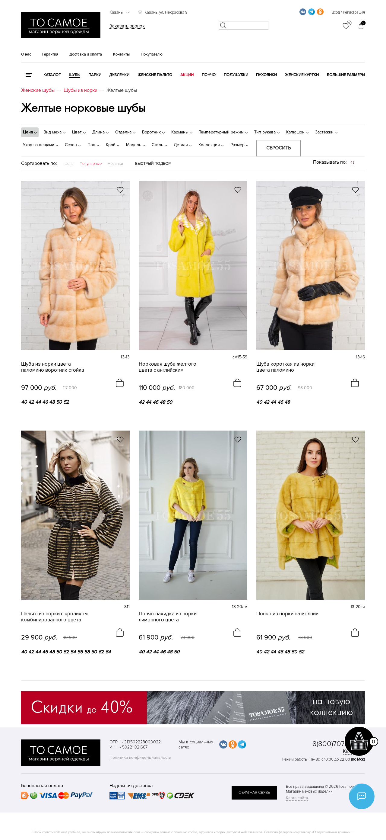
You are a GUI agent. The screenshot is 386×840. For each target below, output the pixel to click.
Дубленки (119, 74)
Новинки (115, 163)
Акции (187, 74)
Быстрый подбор (153, 163)
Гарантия (50, 54)
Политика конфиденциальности (140, 757)
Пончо (209, 74)
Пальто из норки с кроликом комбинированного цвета (54, 617)
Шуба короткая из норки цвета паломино (285, 367)
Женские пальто (155, 74)
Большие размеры (346, 74)
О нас (26, 54)
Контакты (121, 54)
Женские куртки (302, 74)
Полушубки (236, 74)
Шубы (74, 74)
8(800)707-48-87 (338, 743)
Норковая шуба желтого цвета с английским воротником (167, 367)
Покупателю (152, 54)
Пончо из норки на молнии (287, 614)
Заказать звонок (127, 26)
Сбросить (278, 148)
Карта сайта (297, 797)
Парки (94, 74)
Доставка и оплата (85, 54)
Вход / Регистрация (348, 12)
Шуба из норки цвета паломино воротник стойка (52, 367)
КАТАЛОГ (52, 74)
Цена (69, 163)
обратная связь (254, 792)
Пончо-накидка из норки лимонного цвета (168, 617)
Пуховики (266, 74)
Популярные (91, 163)
